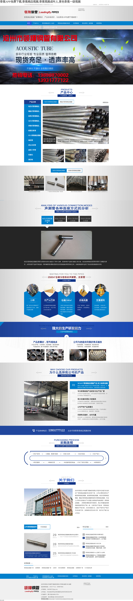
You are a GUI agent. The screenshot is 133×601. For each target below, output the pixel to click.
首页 (28, 23)
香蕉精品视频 (70, 568)
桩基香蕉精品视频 (69, 599)
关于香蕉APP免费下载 (33, 27)
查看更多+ (106, 102)
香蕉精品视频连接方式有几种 (93, 543)
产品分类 (32, 102)
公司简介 (77, 513)
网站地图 (63, 584)
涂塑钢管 (37, 568)
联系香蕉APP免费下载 (104, 4)
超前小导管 (32, 150)
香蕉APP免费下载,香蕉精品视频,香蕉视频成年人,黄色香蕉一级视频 (40, 1)
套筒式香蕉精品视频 (34, 116)
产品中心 (36, 23)
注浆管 (54, 568)
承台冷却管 (32, 145)
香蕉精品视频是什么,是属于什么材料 (95, 552)
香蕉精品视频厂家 (29, 568)
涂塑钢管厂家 (79, 568)
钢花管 (30, 140)
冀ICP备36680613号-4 (53, 594)
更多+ (78, 527)
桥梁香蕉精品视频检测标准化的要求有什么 (70, 534)
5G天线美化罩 (88, 568)
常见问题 (86, 527)
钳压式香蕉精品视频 (34, 106)
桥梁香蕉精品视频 (61, 599)
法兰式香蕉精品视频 (34, 121)
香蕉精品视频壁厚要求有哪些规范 (94, 534)
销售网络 (99, 23)
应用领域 (76, 23)
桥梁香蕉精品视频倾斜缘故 (65, 544)
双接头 (30, 155)
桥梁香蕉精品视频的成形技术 (33, 553)
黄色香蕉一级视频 (87, 23)
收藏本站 (95, 4)
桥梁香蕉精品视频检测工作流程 (67, 553)
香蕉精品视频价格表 (64, 23)
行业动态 (44, 527)
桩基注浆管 (32, 130)
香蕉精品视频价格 (84, 431)
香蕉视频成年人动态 (48, 23)
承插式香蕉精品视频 (34, 126)
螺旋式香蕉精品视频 (34, 111)
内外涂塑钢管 (61, 568)
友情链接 (27, 563)
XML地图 (68, 584)
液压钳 (30, 159)
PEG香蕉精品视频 (34, 135)
